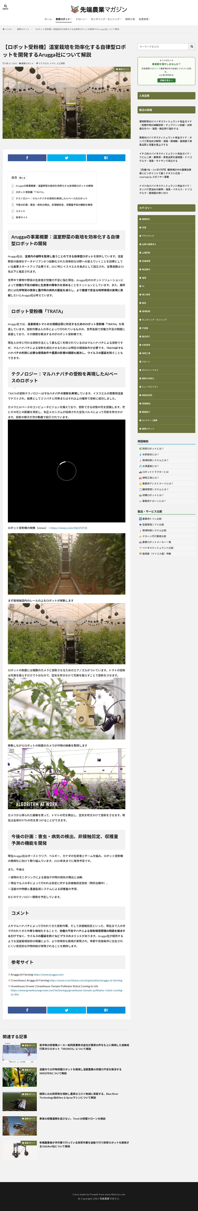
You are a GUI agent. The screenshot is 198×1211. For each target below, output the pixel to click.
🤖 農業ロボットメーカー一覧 (155, 555)
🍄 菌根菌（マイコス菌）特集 (155, 567)
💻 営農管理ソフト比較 (151, 537)
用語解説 (147, 415)
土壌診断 (147, 255)
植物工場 (130, 19)
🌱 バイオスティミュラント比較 (156, 561)
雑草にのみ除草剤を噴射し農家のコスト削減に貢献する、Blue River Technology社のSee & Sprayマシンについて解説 (82, 1096)
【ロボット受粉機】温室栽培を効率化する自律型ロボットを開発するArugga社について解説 (76, 29)
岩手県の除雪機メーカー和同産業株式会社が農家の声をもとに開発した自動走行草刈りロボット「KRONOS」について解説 (84, 1047)
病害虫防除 (148, 406)
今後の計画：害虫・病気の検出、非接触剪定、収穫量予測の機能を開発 (51, 204)
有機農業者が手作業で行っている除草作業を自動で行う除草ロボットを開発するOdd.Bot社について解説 (84, 1145)
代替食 (145, 335)
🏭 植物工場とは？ (149, 491)
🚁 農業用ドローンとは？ (152, 514)
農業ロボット (63, 19)
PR (143, 290)
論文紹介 (147, 344)
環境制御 (147, 317)
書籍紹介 (147, 424)
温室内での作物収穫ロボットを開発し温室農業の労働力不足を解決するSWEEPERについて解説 (84, 1072)
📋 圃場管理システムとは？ (154, 502)
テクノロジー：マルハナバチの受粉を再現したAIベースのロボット (49, 198)
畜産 (144, 308)
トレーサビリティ (151, 397)
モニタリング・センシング (105, 19)
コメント (18, 211)
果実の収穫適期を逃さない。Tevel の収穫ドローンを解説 (78, 1118)
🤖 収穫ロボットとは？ (151, 508)
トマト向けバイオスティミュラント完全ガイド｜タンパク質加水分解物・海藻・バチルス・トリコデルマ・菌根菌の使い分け (165, 189)
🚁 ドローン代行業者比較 (152, 549)
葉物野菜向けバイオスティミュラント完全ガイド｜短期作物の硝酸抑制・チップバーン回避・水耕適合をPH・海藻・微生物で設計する (165, 125)
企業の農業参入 (150, 246)
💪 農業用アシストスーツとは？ (156, 496)
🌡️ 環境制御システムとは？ (154, 473)
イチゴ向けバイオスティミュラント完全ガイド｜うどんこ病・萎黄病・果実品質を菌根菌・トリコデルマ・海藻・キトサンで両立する (165, 157)
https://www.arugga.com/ (49, 974)
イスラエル (44, 63)
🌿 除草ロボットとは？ (151, 461)
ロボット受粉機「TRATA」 (28, 192)
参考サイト (19, 217)
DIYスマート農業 (151, 433)
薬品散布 (147, 272)
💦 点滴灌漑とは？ (149, 479)
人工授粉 (61, 63)
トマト (53, 63)
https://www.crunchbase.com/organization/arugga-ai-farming (85, 980)
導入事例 (147, 299)
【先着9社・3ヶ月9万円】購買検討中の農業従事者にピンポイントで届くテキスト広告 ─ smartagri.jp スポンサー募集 (165, 173)
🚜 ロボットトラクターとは (154, 485)
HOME (8, 29)
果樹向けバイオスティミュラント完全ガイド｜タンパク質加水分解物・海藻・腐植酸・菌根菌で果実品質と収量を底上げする (165, 141)
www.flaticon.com (115, 1194)
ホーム (48, 19)
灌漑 (144, 281)
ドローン (80, 19)
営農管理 (143, 19)
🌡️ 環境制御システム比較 (152, 543)
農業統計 (147, 219)
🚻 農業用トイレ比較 (150, 532)
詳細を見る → (166, 80)
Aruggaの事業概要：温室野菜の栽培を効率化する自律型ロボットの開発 (52, 185)
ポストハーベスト (151, 379)
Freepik (94, 1194)
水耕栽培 (147, 352)
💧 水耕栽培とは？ (149, 467)
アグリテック (149, 237)
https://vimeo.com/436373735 (69, 527)
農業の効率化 (149, 388)
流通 (144, 228)
